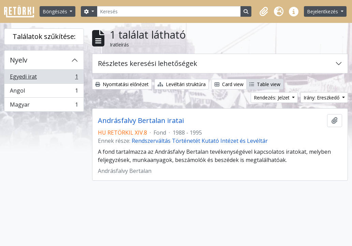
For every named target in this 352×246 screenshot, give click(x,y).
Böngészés (56, 11)
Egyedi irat (44, 78)
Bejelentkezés (323, 11)
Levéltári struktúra (182, 84)
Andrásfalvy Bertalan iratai (141, 121)
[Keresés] (169, 11)
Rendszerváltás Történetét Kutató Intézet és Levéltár (200, 141)
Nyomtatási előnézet (122, 84)
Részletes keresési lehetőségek (147, 63)
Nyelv (18, 60)
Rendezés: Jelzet (272, 97)
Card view (229, 84)
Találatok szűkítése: (44, 36)
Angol (44, 92)
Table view (264, 84)
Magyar (44, 105)
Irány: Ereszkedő (322, 97)
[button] (263, 11)
